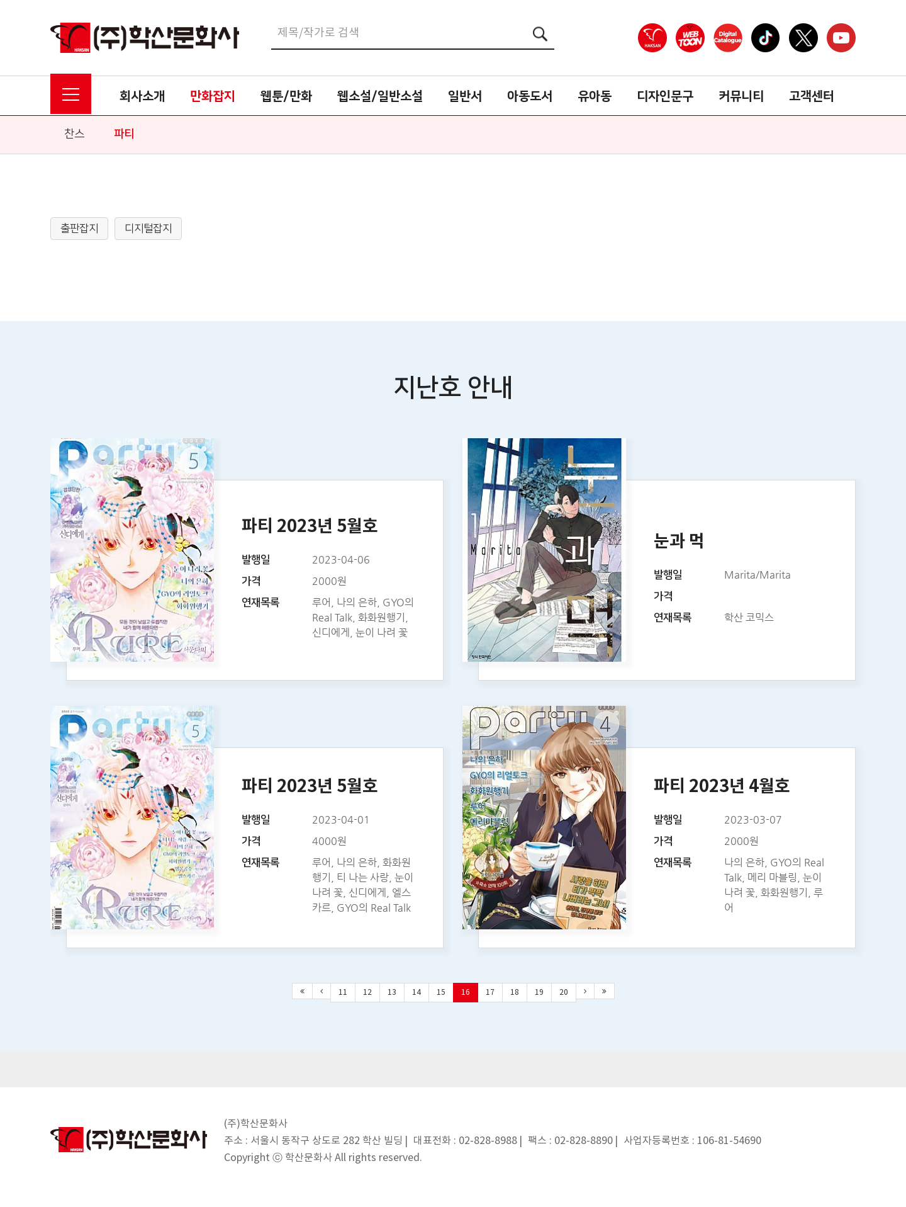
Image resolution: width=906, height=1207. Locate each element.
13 (392, 993)
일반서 (465, 96)
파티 (124, 134)
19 (539, 993)
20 (563, 993)
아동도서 (529, 96)
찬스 (74, 134)
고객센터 (811, 96)
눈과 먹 (679, 541)
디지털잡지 (148, 228)
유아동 (595, 96)
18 (514, 993)
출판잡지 (79, 228)
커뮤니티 (741, 96)
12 (367, 993)
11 (342, 993)
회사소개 (142, 96)
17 (490, 993)
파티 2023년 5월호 (310, 526)
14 (416, 993)
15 (441, 993)
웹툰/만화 (286, 96)
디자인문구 (665, 96)
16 (465, 993)
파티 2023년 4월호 (722, 786)
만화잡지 (212, 96)
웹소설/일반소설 (380, 96)
